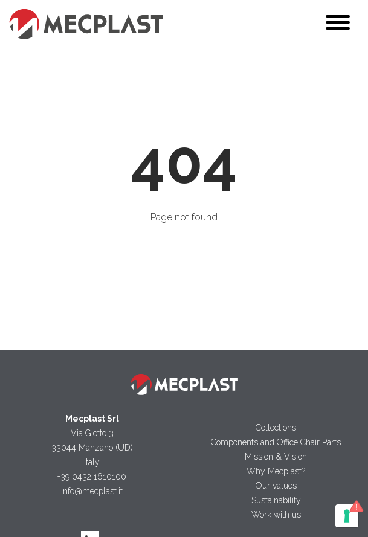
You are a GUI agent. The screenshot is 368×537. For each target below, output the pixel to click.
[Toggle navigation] (338, 24)
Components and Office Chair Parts (276, 442)
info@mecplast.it (92, 491)
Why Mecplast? (276, 471)
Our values (276, 485)
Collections (276, 427)
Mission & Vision (276, 456)
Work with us (276, 514)
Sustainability (276, 500)
